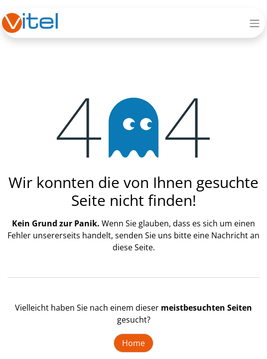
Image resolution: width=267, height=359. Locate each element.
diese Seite (133, 247)
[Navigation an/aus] (254, 23)
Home (133, 343)
